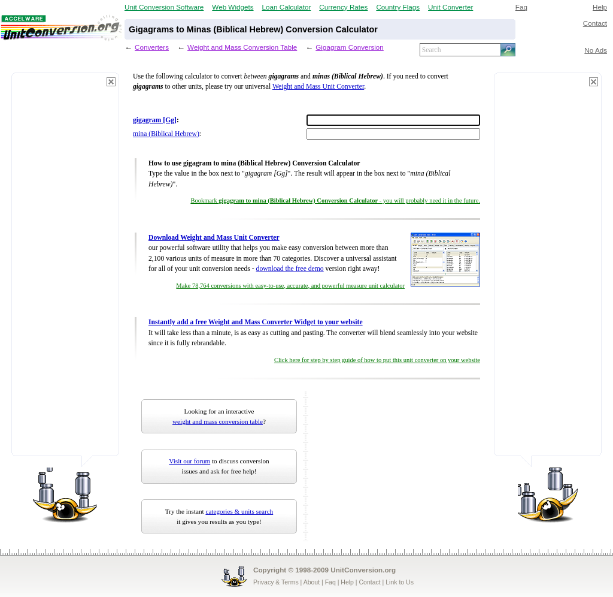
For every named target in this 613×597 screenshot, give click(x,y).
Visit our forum (189, 461)
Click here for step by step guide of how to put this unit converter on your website (377, 360)
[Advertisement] (65, 270)
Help (600, 7)
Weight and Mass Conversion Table (242, 47)
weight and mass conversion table (217, 421)
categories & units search (239, 511)
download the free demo (290, 269)
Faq (521, 7)
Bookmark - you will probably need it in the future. (335, 200)
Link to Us (400, 582)
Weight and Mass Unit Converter (318, 87)
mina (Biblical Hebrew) (166, 134)
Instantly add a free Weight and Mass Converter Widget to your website (255, 322)
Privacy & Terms (276, 582)
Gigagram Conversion (349, 47)
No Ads (595, 50)
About (312, 582)
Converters (152, 47)
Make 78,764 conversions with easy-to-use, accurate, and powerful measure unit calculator (290, 285)
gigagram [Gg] (155, 120)
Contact (595, 23)
